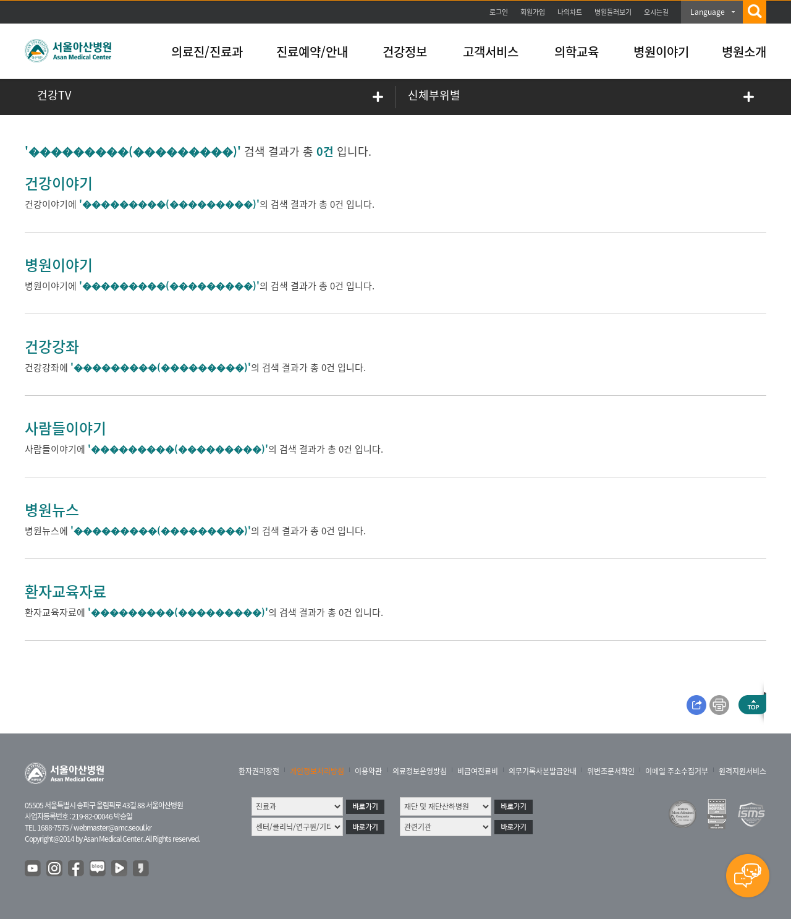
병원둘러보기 (613, 12)
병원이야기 (661, 52)
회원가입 (532, 12)
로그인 (498, 12)
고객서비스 (490, 52)
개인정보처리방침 (317, 771)
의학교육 (576, 52)
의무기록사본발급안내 (543, 771)
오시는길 (656, 12)
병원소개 (744, 52)
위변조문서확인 (611, 771)
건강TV (54, 95)
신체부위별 (434, 95)
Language (707, 11)
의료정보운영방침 (419, 771)
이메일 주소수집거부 (676, 771)
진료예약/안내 (312, 52)
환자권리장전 (259, 771)
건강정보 (405, 52)
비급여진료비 (477, 771)
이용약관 (368, 771)
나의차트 (569, 12)
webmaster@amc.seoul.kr (112, 827)
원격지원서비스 (742, 771)
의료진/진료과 (207, 52)
